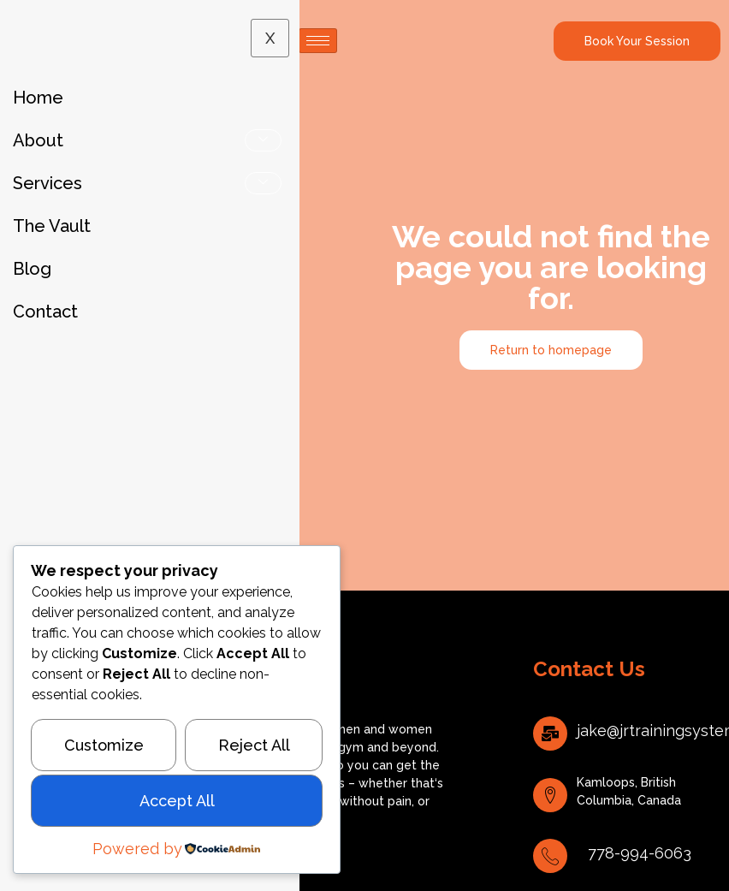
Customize (104, 745)
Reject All (254, 745)
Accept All (177, 801)
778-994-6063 (639, 853)
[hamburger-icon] (318, 40)
